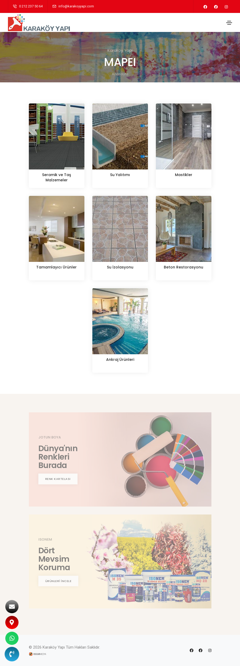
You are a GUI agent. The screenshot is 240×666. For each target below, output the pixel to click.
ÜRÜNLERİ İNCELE (58, 581)
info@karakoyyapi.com (76, 6)
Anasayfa (120, 74)
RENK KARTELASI (58, 479)
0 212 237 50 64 (31, 6)
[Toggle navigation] (229, 23)
